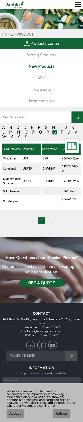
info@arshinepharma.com (45, 331)
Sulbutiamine (11, 191)
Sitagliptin (9, 158)
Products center (42, 43)
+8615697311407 (49, 327)
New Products (41, 66)
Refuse (61, 413)
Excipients (41, 89)
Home (7, 34)
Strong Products (41, 55)
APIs (41, 78)
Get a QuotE (41, 282)
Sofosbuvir (10, 168)
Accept (15, 413)
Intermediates (41, 101)
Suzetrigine (10, 201)
